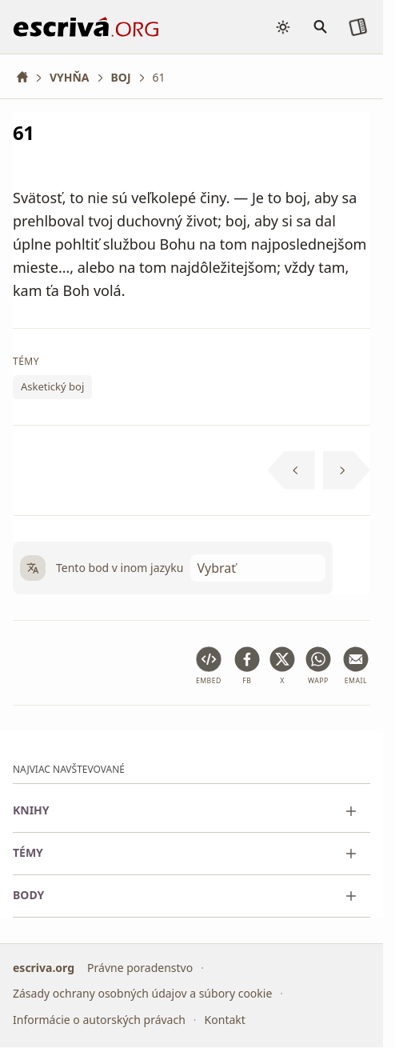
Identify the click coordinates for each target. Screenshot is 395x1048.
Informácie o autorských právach (99, 1019)
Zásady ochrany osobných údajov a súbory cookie (142, 994)
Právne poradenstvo (140, 967)
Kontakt (225, 1019)
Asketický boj (52, 387)
